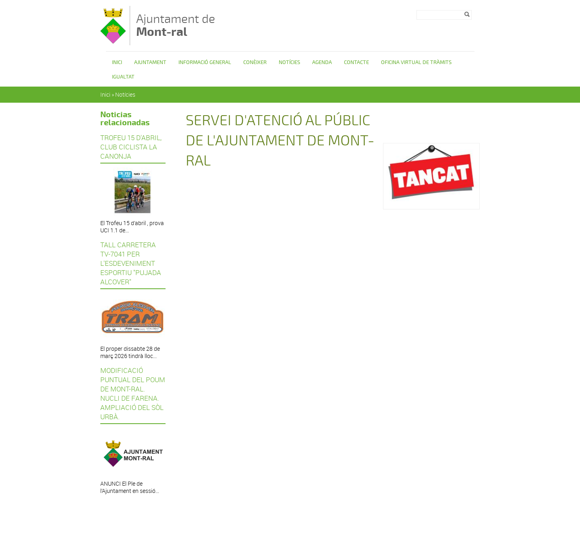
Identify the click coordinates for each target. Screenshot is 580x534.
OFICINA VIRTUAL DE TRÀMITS (416, 62)
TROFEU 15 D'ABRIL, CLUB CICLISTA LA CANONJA (131, 147)
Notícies (289, 62)
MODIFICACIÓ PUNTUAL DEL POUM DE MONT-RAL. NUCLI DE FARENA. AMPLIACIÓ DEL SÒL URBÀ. (132, 393)
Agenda (322, 62)
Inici (117, 62)
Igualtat (123, 77)
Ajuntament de (175, 25)
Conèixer (255, 62)
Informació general (204, 62)
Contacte (356, 62)
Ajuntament (150, 62)
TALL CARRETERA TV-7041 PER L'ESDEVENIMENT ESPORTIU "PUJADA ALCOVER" (130, 263)
